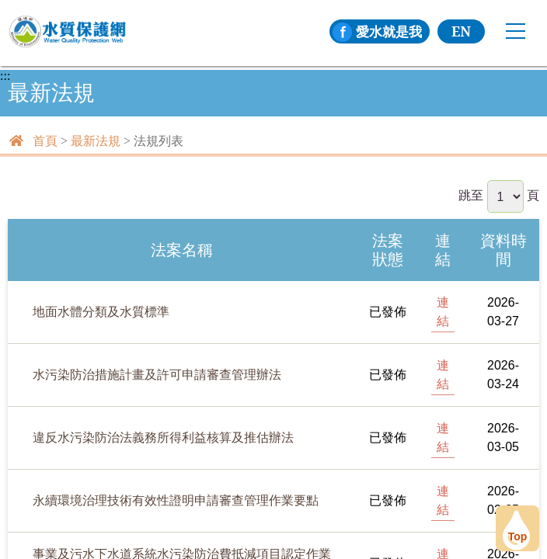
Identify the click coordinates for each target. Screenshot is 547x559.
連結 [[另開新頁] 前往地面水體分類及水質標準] (443, 312)
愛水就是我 (375, 31)
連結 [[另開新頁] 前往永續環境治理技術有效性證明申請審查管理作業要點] (443, 500)
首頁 (45, 141)
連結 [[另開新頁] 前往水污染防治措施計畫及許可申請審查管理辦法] (443, 375)
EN (461, 31)
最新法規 (95, 141)
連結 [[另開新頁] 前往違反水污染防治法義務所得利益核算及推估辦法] (443, 437)
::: (5, 76)
